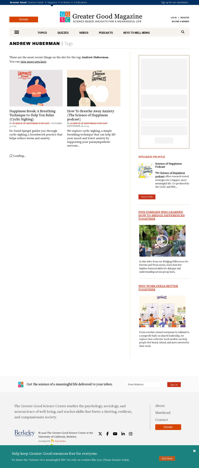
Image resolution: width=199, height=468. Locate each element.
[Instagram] (130, 433)
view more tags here (33, 61)
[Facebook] (107, 433)
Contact (161, 419)
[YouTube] (115, 433)
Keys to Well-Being (136, 32)
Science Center (36, 2)
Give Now (167, 458)
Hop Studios (58, 441)
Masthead (162, 412)
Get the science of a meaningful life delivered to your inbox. (65, 384)
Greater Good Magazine (101, 16)
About (160, 405)
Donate (23, 19)
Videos (83, 32)
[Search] (182, 32)
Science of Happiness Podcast (30, 123)
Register (185, 18)
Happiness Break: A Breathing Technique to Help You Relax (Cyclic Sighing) (32, 115)
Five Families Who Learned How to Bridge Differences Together (161, 215)
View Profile (147, 196)
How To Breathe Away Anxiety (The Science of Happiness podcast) (90, 115)
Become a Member (180, 21)
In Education (80, 2)
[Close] (194, 451)
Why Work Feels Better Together (158, 287)
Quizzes (63, 32)
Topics (42, 32)
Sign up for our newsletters (174, 2)
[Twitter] (100, 433)
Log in (174, 18)
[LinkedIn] (123, 433)
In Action (65, 2)
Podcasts (106, 32)
